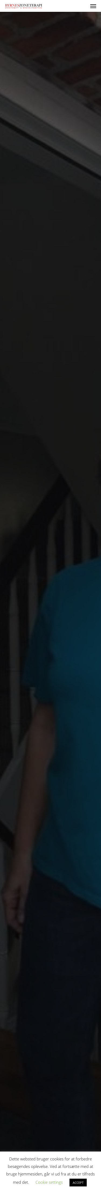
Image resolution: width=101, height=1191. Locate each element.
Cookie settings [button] (49, 1182)
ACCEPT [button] (78, 1183)
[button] (93, 6)
